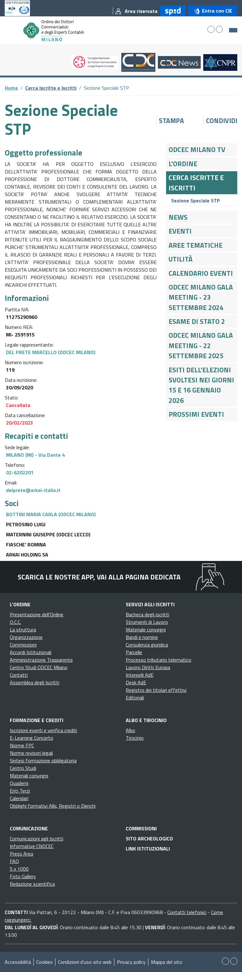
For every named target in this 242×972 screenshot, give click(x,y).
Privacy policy (131, 962)
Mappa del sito (166, 962)
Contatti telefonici (186, 912)
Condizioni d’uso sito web (85, 962)
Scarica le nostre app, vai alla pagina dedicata (99, 577)
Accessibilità (18, 962)
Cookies (44, 962)
